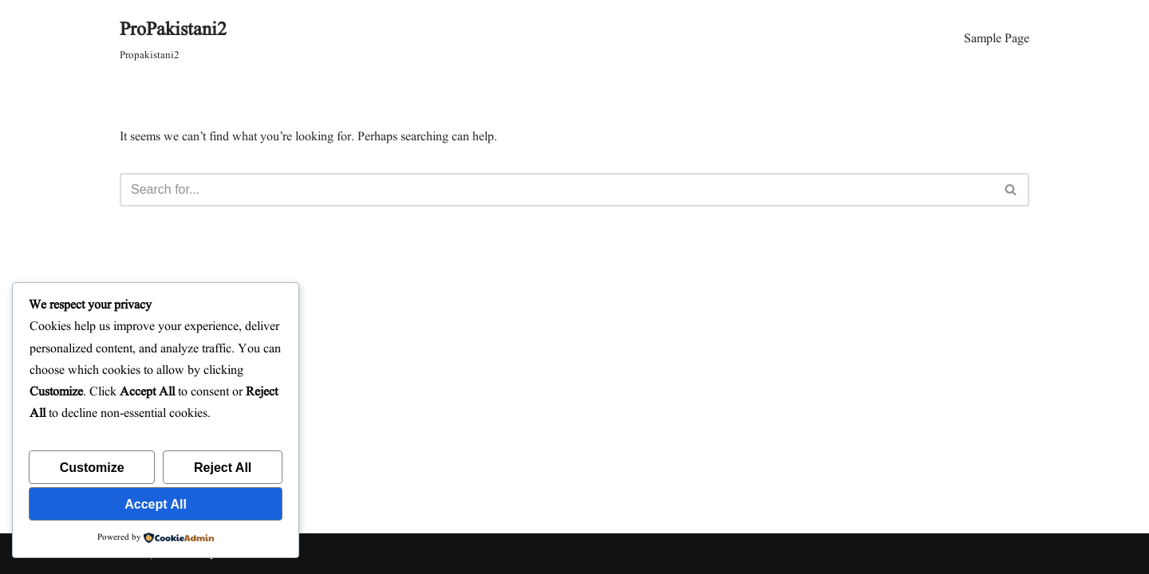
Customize (92, 467)
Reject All (222, 467)
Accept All (155, 504)
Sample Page (996, 39)
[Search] (556, 189)
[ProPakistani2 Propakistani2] (173, 39)
